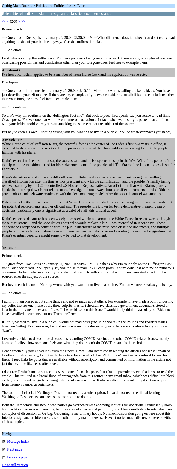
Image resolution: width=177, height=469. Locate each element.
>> (23, 21)
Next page (14, 449)
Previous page (17, 457)
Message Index (18, 441)
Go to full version (15, 465)
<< (4, 21)
